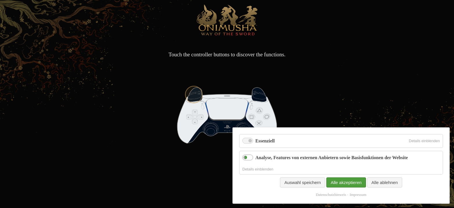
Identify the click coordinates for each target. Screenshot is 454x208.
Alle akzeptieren (346, 182)
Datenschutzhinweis (331, 194)
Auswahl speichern (302, 182)
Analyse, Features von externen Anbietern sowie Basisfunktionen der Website (331, 157)
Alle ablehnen (384, 182)
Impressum (358, 194)
